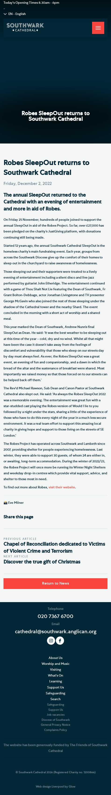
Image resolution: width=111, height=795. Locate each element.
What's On (55, 675)
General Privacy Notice (55, 724)
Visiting (55, 669)
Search (55, 699)
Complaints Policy (55, 730)
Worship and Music (56, 664)
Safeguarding (55, 693)
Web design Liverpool (50, 786)
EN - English (17, 14)
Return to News (55, 583)
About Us (55, 658)
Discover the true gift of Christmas (42, 561)
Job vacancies (55, 714)
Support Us (55, 687)
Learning (55, 681)
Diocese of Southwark (56, 719)
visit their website (62, 487)
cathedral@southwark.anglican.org (55, 631)
